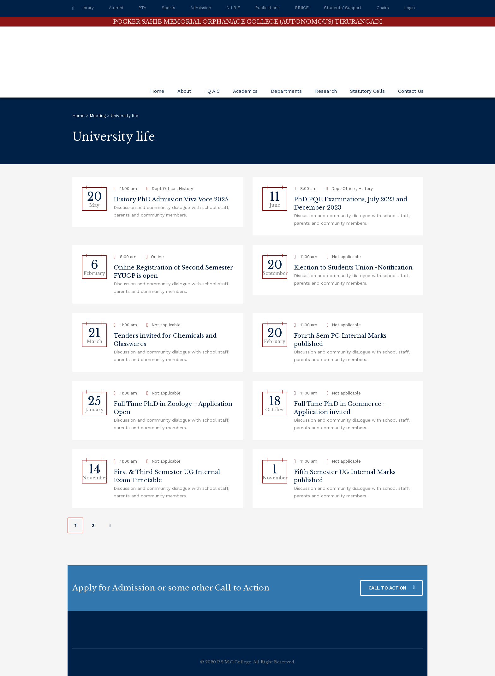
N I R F (233, 7)
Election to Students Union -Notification (353, 267)
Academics (245, 91)
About (184, 91)
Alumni (116, 7)
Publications (267, 7)
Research (326, 91)
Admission (200, 7)
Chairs (383, 7)
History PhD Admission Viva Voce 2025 (171, 199)
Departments (286, 91)
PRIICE (302, 7)
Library (87, 7)
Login (409, 7)
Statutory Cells (367, 91)
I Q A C (212, 91)
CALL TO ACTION (391, 588)
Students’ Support (342, 7)
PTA (142, 7)
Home (157, 91)
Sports (168, 7)
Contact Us (411, 91)
